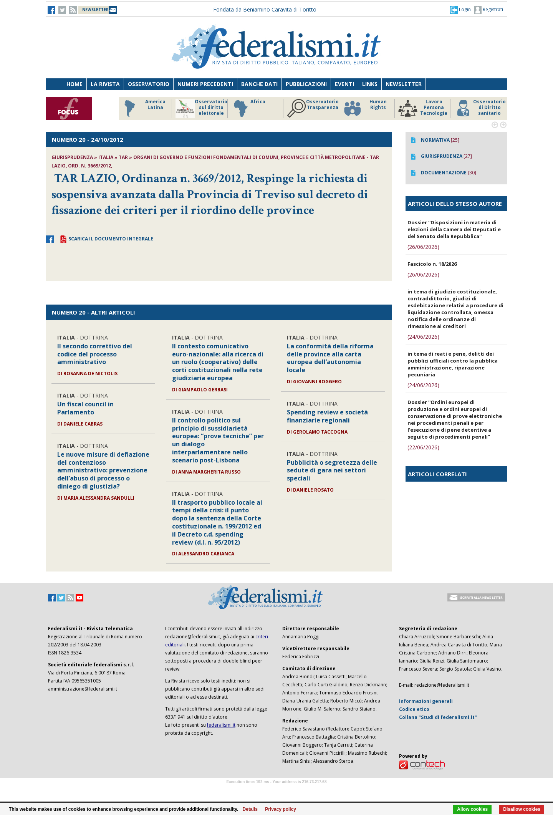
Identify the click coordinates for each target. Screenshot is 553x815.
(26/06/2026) (423, 246)
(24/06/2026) (423, 336)
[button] (460, 9)
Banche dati (259, 84)
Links (369, 84)
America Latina (143, 108)
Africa (248, 108)
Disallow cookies (521, 809)
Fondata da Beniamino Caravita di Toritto (264, 9)
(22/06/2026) (423, 447)
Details (250, 809)
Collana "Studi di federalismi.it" (438, 717)
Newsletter (404, 84)
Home (74, 84)
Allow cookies (472, 809)
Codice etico (414, 709)
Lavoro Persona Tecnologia (422, 108)
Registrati (488, 10)
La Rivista (105, 84)
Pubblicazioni (306, 84)
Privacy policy (280, 809)
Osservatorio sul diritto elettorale (201, 108)
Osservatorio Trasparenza (313, 108)
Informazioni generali (426, 701)
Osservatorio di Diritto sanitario (480, 108)
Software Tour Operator (276, 790)
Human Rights (365, 108)
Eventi (344, 84)
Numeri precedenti (205, 84)
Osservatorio (148, 84)
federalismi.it (221, 725)
